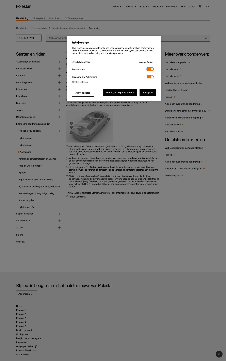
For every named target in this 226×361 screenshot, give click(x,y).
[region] (114, 68)
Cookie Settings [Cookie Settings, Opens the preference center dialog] (80, 82)
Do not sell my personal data (120, 93)
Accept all (148, 93)
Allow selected (83, 93)
